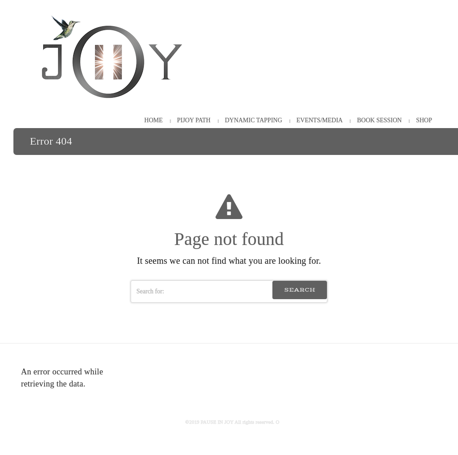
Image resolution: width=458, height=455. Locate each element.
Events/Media (320, 120)
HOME (153, 120)
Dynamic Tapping (253, 120)
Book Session (379, 120)
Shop (424, 120)
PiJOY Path (194, 120)
